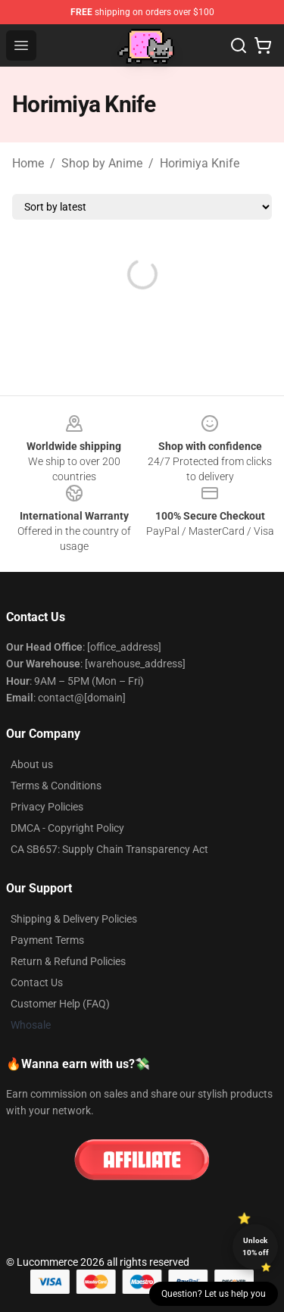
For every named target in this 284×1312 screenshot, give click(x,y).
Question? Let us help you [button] (213, 1294)
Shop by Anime (101, 163)
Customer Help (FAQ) (60, 1004)
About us (32, 764)
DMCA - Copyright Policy (67, 828)
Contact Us (37, 982)
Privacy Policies (47, 807)
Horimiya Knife (199, 163)
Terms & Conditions (56, 785)
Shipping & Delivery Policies (74, 919)
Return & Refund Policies (68, 961)
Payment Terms (47, 940)
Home (28, 163)
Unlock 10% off (255, 1246)
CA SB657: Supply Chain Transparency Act (109, 849)
